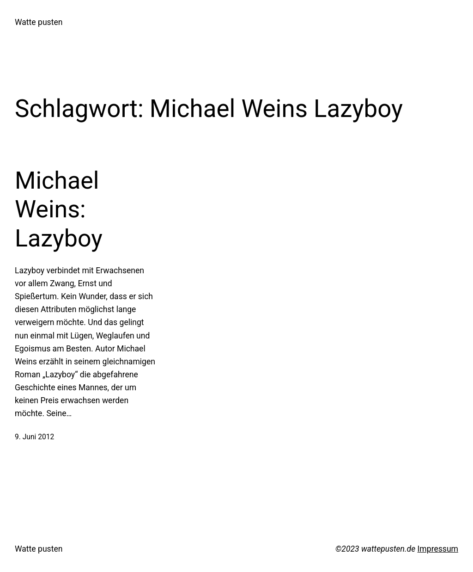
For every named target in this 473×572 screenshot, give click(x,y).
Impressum (438, 549)
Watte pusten (38, 22)
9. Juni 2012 (34, 437)
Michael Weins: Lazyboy (59, 209)
